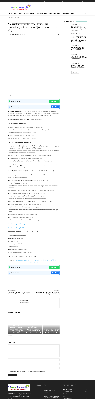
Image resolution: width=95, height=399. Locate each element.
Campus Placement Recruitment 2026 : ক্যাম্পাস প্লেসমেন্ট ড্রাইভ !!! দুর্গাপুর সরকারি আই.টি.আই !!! (16, 308)
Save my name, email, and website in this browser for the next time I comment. (27, 350)
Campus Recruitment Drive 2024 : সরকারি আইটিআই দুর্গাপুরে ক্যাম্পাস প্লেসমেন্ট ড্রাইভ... (51, 376)
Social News (65, 13)
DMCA (47, 1)
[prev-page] (9, 315)
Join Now (54, 78)
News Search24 (15, 34)
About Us (9, 1)
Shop (51, 1)
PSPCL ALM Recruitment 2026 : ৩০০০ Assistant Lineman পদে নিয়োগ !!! (51, 309)
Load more (75, 72)
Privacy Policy (42, 1)
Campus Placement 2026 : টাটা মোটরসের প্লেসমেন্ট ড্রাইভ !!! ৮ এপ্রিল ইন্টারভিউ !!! (79, 57)
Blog (72, 13)
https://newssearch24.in (24, 279)
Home (10, 13)
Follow (54, 83)
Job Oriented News (29, 13)
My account (64, 1)
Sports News (18, 13)
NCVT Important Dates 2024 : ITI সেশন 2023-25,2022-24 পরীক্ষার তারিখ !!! (51, 384)
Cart (54, 1)
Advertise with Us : (16, 1)
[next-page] (11, 315)
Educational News (54, 13)
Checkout (58, 1)
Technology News (41, 13)
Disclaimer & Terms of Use (32, 1)
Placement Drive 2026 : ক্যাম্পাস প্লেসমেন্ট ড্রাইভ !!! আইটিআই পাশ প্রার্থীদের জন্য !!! (78, 67)
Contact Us (24, 1)
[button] (85, 13)
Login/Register (82, 1)
